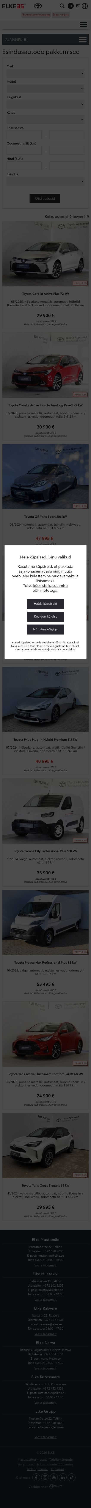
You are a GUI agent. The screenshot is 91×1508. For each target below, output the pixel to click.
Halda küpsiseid (45, 603)
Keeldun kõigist (45, 616)
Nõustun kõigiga (45, 629)
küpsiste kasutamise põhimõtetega (50, 588)
